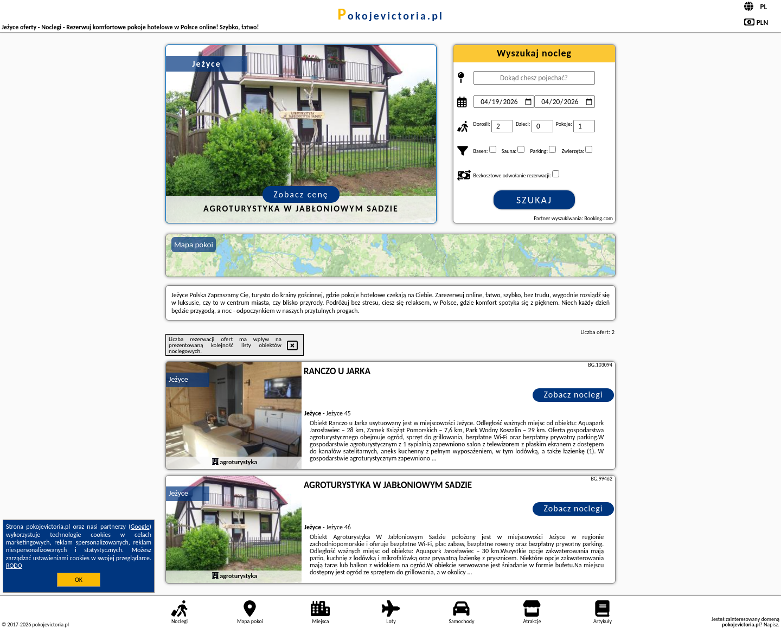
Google (140, 526)
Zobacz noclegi (573, 394)
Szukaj (534, 200)
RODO (14, 565)
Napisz (771, 624)
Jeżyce (178, 379)
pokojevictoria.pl (390, 15)
